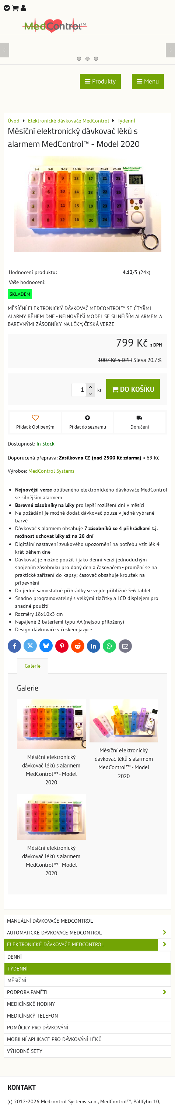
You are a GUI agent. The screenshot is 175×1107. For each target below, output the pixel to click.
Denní (14, 957)
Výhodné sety (24, 1051)
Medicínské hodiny (31, 1004)
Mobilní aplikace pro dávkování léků (54, 1039)
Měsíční (16, 980)
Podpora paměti (89, 992)
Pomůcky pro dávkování (37, 1027)
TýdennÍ (17, 968)
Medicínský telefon (32, 1015)
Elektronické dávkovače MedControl (89, 944)
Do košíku (133, 389)
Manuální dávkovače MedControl (50, 921)
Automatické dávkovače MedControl (89, 933)
